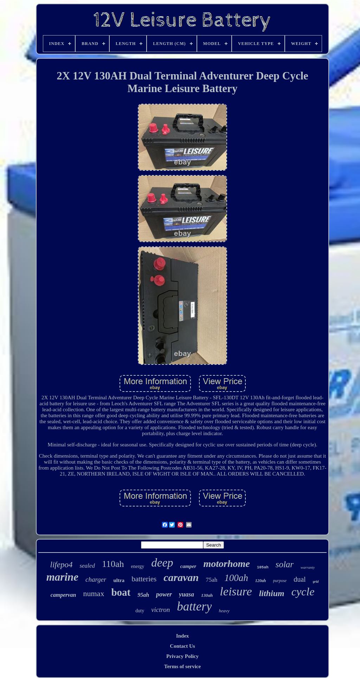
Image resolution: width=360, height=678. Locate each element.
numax (93, 593)
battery (194, 606)
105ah (263, 567)
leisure (236, 591)
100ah (236, 578)
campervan (63, 595)
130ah (207, 595)
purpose (280, 580)
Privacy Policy (182, 656)
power (164, 594)
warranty (308, 567)
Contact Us (182, 646)
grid (316, 581)
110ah (113, 564)
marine (62, 577)
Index (182, 636)
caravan (181, 577)
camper (188, 566)
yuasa (186, 594)
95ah (143, 595)
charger (95, 579)
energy (137, 566)
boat (120, 592)
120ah (260, 580)
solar (285, 564)
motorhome (226, 563)
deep (162, 562)
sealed (87, 565)
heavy (224, 610)
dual (300, 579)
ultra (118, 580)
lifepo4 (61, 564)
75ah (211, 579)
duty (139, 610)
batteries (143, 579)
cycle (303, 591)
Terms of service (182, 666)
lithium (271, 593)
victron (160, 609)
